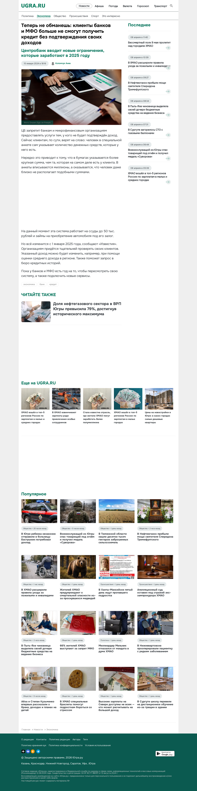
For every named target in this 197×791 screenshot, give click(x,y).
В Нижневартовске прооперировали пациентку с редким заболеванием (155, 648)
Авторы (77, 739)
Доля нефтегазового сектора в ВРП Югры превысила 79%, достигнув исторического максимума (87, 308)
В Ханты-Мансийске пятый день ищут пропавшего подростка (116, 592)
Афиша (99, 6)
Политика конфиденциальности (65, 745)
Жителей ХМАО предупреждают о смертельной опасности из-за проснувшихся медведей (78, 594)
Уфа (84, 763)
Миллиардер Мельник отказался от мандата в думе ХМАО (114, 648)
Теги (85, 739)
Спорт (95, 16)
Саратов (75, 763)
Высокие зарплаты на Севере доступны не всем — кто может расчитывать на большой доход (116, 706)
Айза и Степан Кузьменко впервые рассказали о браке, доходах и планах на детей (38, 706)
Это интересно (111, 16)
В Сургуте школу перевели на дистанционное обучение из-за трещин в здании (155, 704)
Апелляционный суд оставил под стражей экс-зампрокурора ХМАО (154, 592)
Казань (25, 763)
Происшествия (78, 16)
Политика (28, 16)
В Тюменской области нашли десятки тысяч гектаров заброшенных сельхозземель (113, 538)
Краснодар (38, 763)
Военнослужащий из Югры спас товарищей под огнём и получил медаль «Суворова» (77, 538)
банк (42, 284)
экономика (29, 284)
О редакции (27, 739)
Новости (84, 6)
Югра (92, 763)
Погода (113, 6)
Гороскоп (143, 6)
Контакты (41, 739)
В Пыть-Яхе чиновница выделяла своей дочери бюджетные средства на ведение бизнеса (36, 650)
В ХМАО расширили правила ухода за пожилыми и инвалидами (37, 592)
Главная (26, 729)
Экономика (43, 16)
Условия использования (98, 745)
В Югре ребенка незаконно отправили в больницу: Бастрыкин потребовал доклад (38, 538)
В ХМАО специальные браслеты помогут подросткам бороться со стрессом (76, 706)
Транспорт (160, 6)
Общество (60, 16)
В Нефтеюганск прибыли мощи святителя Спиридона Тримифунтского (155, 536)
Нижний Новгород (57, 763)
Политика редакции (59, 739)
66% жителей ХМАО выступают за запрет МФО (77, 647)
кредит (53, 284)
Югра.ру (78, 757)
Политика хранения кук (33, 745)
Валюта (127, 6)
